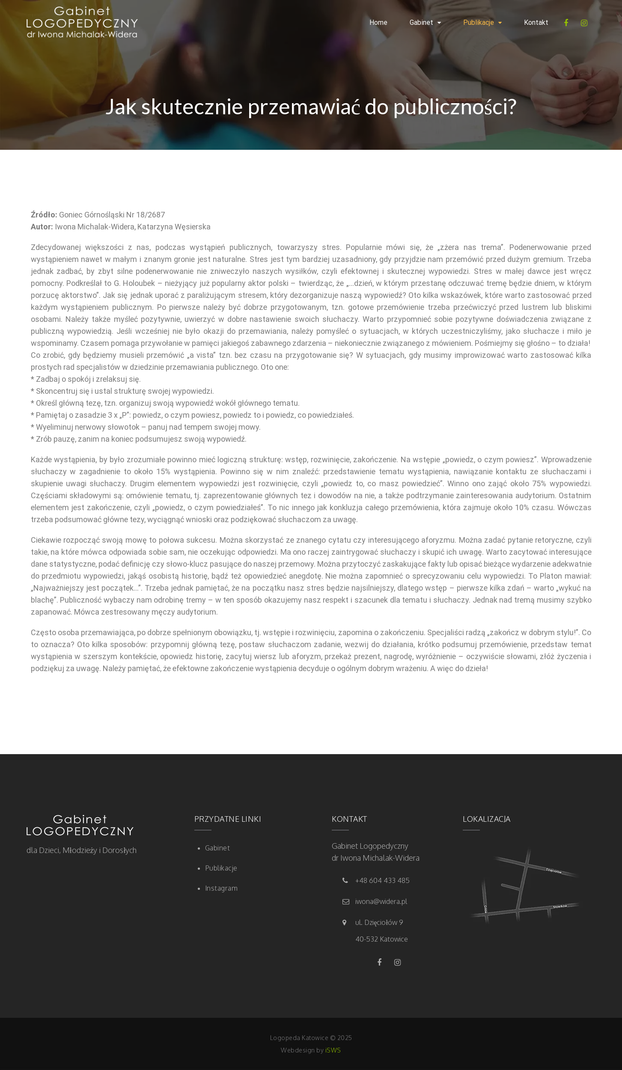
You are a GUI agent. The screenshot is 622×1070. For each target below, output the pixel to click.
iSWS (333, 1050)
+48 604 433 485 (382, 880)
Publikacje (478, 22)
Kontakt (536, 22)
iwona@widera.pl (381, 901)
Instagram (221, 888)
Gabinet (421, 22)
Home (378, 22)
